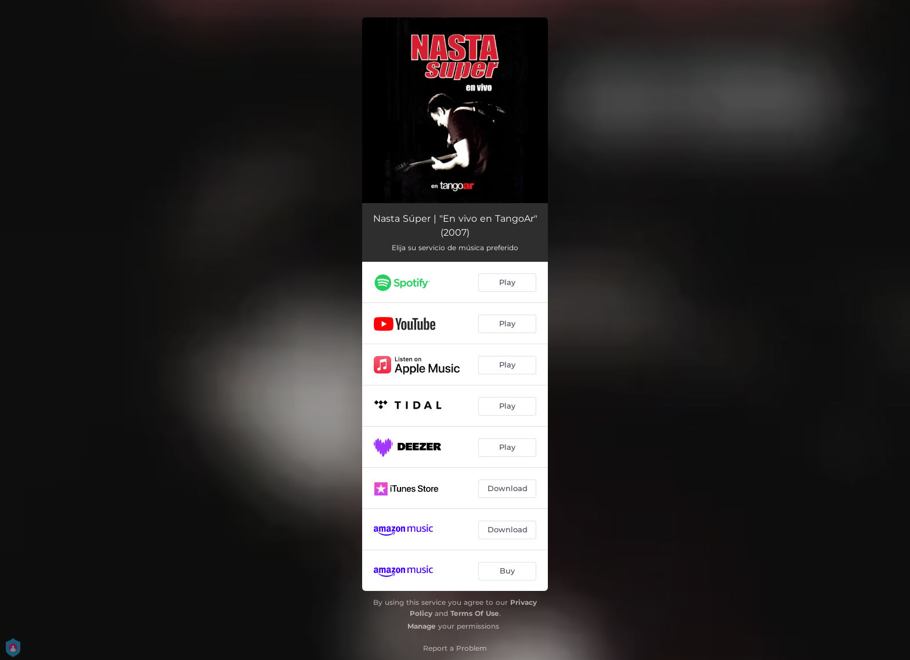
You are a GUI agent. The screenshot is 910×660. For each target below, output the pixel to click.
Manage (421, 626)
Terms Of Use (474, 613)
